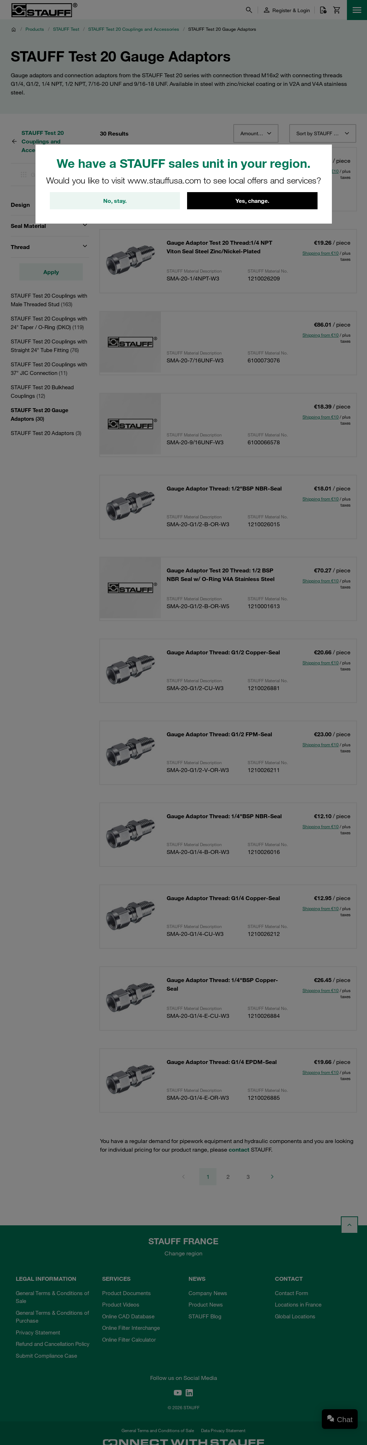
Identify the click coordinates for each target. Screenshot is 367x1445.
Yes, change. (252, 200)
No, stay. (115, 200)
